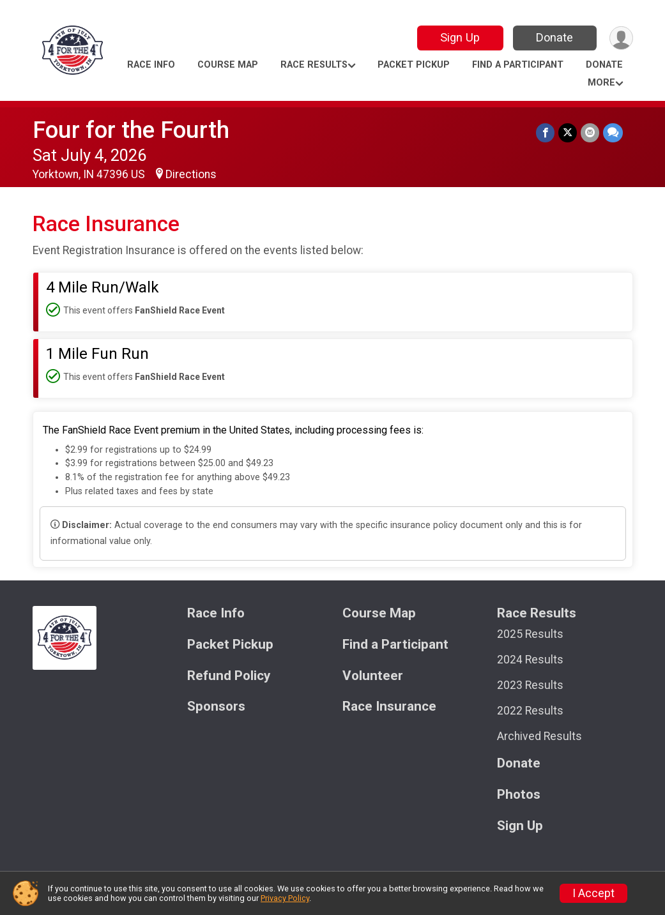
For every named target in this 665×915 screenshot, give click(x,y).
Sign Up (460, 37)
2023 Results (530, 685)
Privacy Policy (285, 898)
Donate (554, 37)
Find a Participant (517, 64)
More (601, 82)
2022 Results (530, 710)
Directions (191, 174)
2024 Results (530, 659)
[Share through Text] (613, 132)
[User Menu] (621, 38)
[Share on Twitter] (567, 132)
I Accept (593, 893)
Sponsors (216, 706)
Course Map (227, 64)
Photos (518, 794)
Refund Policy (228, 676)
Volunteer (372, 676)
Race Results (314, 64)
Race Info (151, 64)
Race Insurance (389, 706)
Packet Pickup (414, 64)
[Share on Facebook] (545, 132)
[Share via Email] (590, 132)
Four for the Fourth (131, 130)
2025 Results (530, 634)
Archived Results (539, 736)
